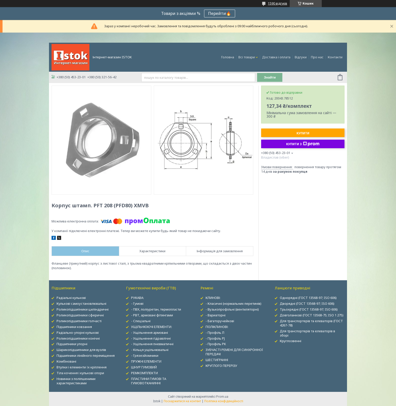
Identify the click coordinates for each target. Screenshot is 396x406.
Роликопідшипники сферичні (80, 315)
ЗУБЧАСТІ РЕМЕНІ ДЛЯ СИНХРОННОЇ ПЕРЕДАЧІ (234, 351)
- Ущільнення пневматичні (152, 344)
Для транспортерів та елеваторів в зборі (307, 333)
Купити (302, 133)
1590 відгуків (277, 3)
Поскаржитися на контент (182, 401)
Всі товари (246, 57)
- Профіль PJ (215, 338)
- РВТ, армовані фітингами (152, 315)
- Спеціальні (141, 321)
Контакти (335, 57)
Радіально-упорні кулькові (78, 332)
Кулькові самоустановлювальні (81, 303)
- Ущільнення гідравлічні (151, 338)
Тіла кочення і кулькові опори (80, 373)
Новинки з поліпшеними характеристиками (76, 380)
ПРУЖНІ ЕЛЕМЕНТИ (146, 361)
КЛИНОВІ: (213, 297)
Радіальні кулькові (71, 297)
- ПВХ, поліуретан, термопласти (156, 309)
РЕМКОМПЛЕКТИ (144, 373)
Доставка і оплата (276, 57)
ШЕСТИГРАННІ (217, 360)
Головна (227, 57)
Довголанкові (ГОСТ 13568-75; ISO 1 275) (311, 315)
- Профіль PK (216, 344)
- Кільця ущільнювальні (149, 349)
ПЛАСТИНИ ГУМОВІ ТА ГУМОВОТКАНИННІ (148, 380)
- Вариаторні (216, 315)
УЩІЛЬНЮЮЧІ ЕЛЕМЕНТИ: (151, 326)
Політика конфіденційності (223, 401)
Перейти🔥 (219, 13)
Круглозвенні (290, 341)
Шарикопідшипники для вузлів (81, 349)
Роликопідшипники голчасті (79, 321)
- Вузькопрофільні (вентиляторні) (232, 309)
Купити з (302, 144)
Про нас (317, 57)
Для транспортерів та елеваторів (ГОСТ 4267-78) (311, 323)
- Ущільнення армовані (149, 332)
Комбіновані (66, 361)
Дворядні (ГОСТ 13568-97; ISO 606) (307, 303)
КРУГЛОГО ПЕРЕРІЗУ (221, 365)
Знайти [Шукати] (270, 77)
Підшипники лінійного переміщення (86, 355)
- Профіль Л (215, 332)
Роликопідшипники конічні (78, 338)
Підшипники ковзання (74, 326)
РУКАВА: (137, 297)
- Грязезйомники (144, 355)
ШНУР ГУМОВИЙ (144, 367)
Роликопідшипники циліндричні (83, 309)
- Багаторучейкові (220, 321)
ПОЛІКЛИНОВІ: (217, 326)
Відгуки (301, 57)
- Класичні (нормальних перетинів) (233, 303)
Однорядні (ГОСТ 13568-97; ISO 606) (308, 297)
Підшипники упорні (72, 344)
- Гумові (137, 303)
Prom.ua (222, 396)
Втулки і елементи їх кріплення (82, 367)
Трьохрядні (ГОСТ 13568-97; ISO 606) (309, 309)
